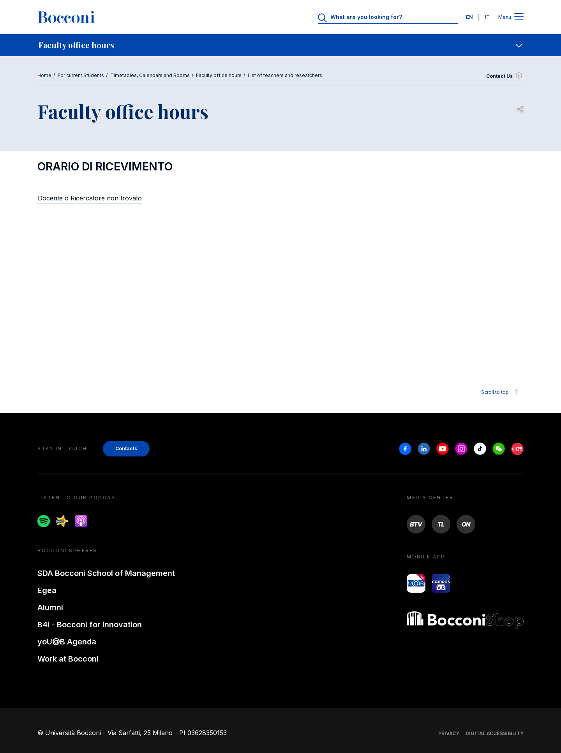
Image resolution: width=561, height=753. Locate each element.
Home (44, 75)
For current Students (81, 75)
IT (487, 17)
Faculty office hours (219, 75)
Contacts (126, 448)
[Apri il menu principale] (519, 17)
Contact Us (505, 76)
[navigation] (280, 45)
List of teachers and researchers (285, 75)
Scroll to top (501, 392)
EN (469, 17)
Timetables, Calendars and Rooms (150, 75)
